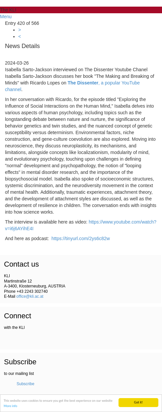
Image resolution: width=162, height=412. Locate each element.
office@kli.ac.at (29, 296)
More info (10, 406)
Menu (6, 16)
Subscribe (25, 384)
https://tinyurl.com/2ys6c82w (80, 238)
